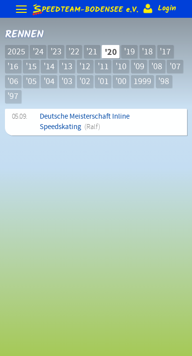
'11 (103, 67)
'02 (84, 82)
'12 (84, 67)
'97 (12, 96)
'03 (67, 82)
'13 (67, 67)
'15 (31, 67)
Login (158, 8)
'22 (73, 52)
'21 (91, 52)
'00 (121, 82)
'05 (31, 82)
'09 (138, 67)
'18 (147, 52)
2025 (16, 52)
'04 (49, 82)
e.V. (84, 9)
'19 (129, 52)
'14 (49, 67)
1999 (142, 82)
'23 (56, 52)
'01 (103, 82)
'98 (163, 82)
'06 (12, 82)
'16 (12, 67)
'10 (121, 67)
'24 (38, 52)
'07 (175, 67)
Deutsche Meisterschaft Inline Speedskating (85, 122)
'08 (156, 67)
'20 (111, 52)
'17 (165, 52)
